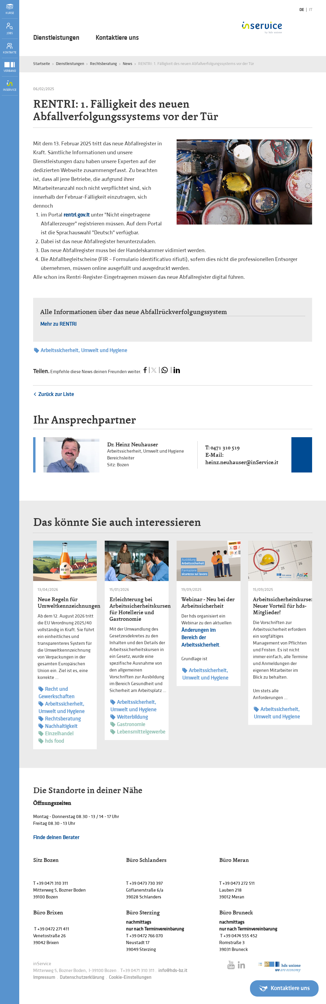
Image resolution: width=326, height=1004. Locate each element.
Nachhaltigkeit (58, 726)
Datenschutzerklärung (82, 977)
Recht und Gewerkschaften (56, 692)
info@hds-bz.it (172, 970)
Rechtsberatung (103, 63)
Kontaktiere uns (117, 38)
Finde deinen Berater (56, 837)
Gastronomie (127, 724)
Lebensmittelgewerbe (137, 732)
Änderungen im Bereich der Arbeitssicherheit (200, 637)
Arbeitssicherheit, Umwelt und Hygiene (80, 350)
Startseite (41, 63)
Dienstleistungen (56, 38)
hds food (51, 741)
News (127, 63)
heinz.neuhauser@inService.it (241, 462)
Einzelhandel (55, 733)
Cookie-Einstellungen (130, 977)
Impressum (44, 977)
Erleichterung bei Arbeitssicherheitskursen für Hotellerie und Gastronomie (140, 609)
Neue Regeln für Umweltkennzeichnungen (69, 602)
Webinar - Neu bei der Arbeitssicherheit (208, 602)
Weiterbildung (129, 717)
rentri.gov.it (77, 215)
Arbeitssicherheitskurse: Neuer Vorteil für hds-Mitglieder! (282, 606)
